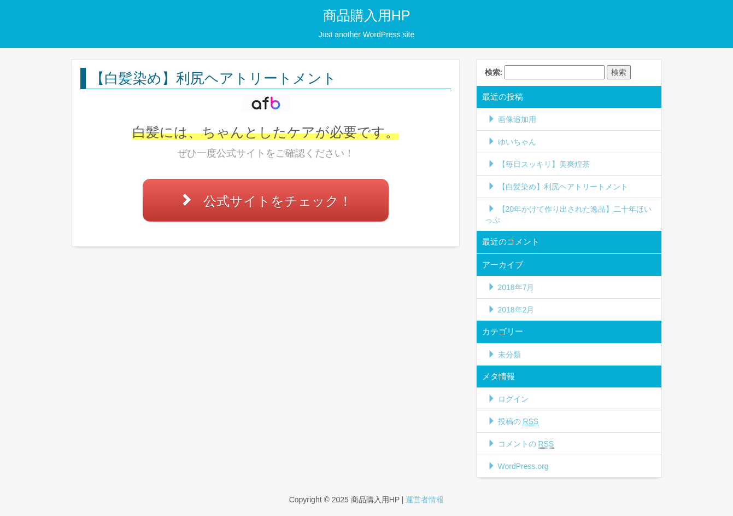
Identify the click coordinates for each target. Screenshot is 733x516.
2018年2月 (516, 309)
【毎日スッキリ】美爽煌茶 (544, 164)
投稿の (518, 421)
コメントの (526, 444)
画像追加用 (517, 119)
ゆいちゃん (517, 141)
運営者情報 (425, 499)
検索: (494, 72)
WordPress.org (523, 466)
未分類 (509, 354)
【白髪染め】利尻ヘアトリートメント (563, 186)
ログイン (513, 399)
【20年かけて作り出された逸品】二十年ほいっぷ (568, 214)
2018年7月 (516, 287)
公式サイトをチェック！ (277, 201)
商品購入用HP (367, 15)
